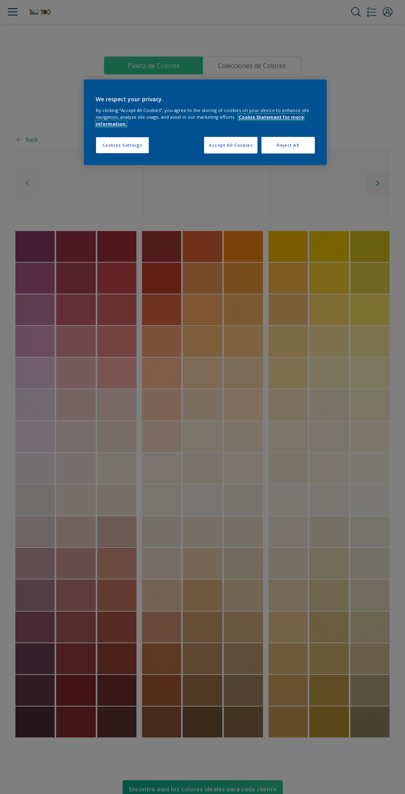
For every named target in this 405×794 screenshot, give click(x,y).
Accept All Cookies (231, 145)
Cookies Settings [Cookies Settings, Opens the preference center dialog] (122, 145)
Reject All (288, 145)
